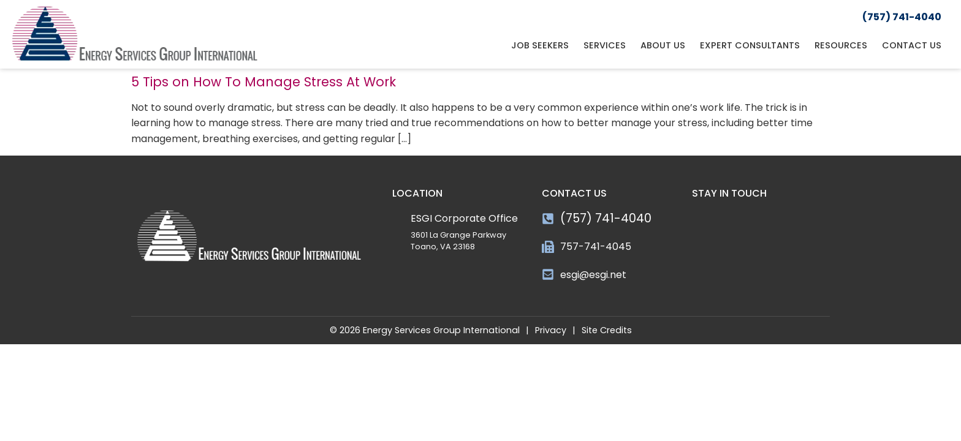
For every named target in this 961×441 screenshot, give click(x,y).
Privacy (550, 330)
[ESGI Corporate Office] (398, 217)
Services (604, 45)
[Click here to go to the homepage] (134, 34)
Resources (841, 45)
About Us (662, 45)
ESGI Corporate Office (464, 218)
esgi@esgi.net (593, 275)
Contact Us (911, 45)
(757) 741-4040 (605, 218)
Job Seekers (540, 45)
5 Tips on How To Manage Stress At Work (263, 82)
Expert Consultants (750, 45)
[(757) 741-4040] (548, 219)
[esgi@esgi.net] (548, 274)
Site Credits (607, 330)
